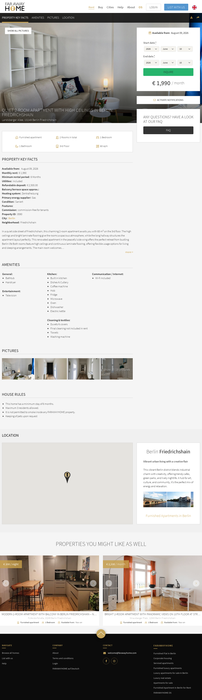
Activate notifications (168, 99)
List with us (176, 7)
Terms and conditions (63, 658)
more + (129, 252)
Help (121, 7)
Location (68, 17)
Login (55, 663)
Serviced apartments (163, 663)
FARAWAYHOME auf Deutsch (66, 668)
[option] (101, 590)
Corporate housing (163, 658)
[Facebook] (106, 661)
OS (140, 7)
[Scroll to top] (101, 633)
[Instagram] (114, 661)
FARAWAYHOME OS (162, 692)
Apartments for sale (163, 682)
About (131, 7)
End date (149, 56)
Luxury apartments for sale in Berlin (171, 673)
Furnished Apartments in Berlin (168, 515)
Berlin (11, 218)
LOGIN (153, 7)
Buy (100, 7)
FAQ (168, 130)
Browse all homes (10, 652)
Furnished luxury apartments (168, 668)
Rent (91, 7)
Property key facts (15, 17)
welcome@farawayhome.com (122, 652)
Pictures (53, 17)
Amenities (38, 17)
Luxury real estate (162, 678)
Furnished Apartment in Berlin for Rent (172, 687)
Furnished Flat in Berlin (165, 653)
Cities (110, 7)
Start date (149, 43)
